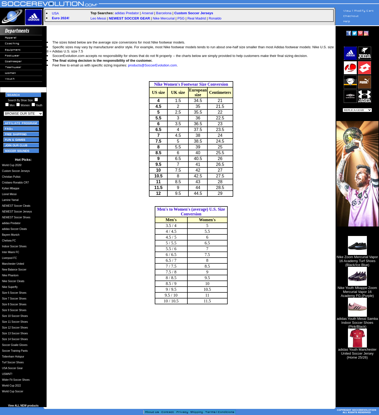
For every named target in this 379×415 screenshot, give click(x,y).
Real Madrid (196, 18)
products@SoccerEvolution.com (152, 65)
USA (55, 13)
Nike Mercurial (163, 18)
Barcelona (164, 13)
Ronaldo (215, 18)
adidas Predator (127, 13)
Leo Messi (98, 18)
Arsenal (147, 13)
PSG (180, 18)
